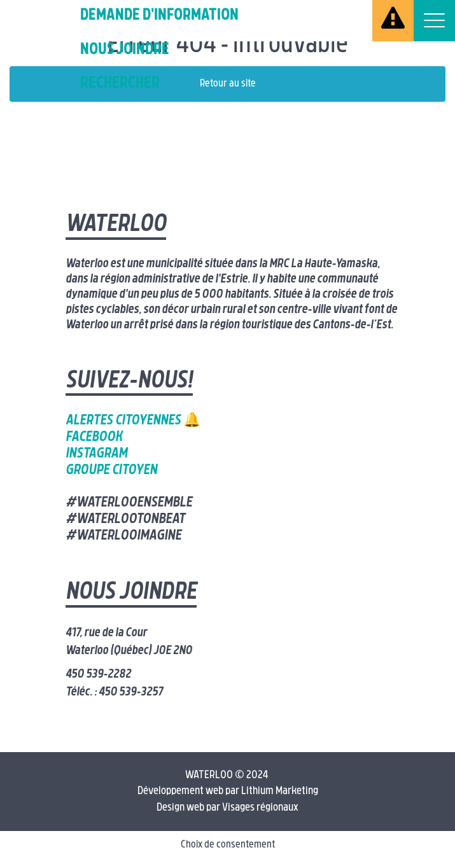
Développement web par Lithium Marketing (227, 791)
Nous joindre (124, 50)
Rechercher (120, 84)
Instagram (96, 454)
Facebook (94, 437)
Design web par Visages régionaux (227, 807)
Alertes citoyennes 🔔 (133, 421)
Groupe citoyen (111, 470)
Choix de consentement (228, 845)
